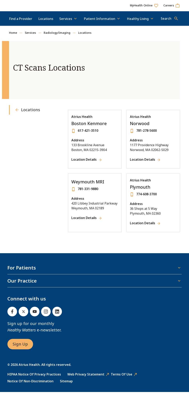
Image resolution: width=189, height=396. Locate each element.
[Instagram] (46, 315)
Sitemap (66, 385)
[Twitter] (23, 315)
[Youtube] (34, 315)
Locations (45, 23)
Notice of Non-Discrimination (30, 385)
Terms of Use (121, 378)
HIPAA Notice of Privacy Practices (34, 378)
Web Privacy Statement (85, 378)
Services (30, 37)
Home (13, 37)
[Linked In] (57, 315)
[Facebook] (12, 315)
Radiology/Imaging (57, 37)
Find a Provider (20, 23)
